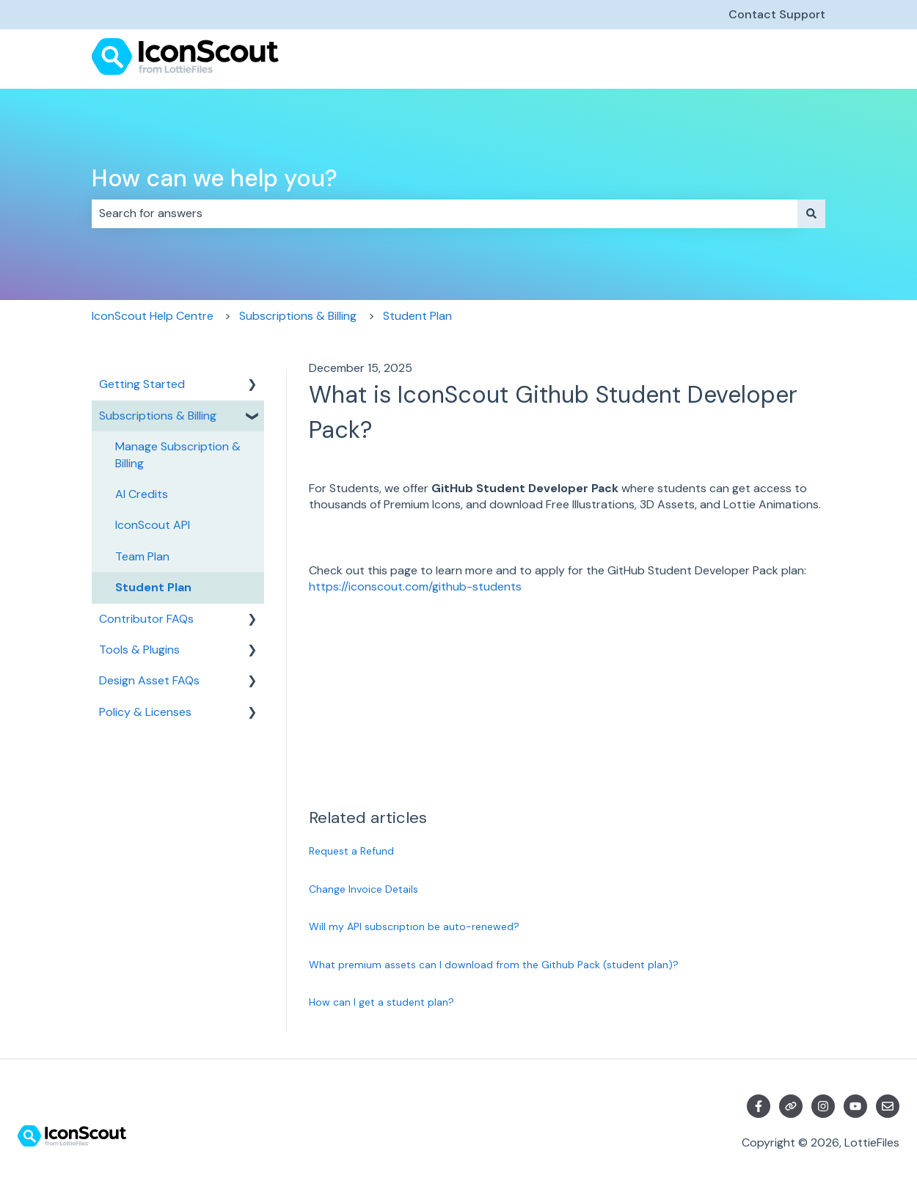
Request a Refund (351, 851)
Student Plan (417, 315)
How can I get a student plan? (381, 1002)
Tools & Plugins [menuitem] (139, 649)
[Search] (811, 213)
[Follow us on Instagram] (823, 1106)
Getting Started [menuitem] (142, 384)
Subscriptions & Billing (298, 315)
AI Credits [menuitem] (141, 494)
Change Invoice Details (363, 889)
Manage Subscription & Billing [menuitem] (178, 454)
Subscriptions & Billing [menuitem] (157, 415)
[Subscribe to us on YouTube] (855, 1106)
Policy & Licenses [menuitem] (145, 712)
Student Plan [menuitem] (153, 587)
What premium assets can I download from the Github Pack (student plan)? (494, 964)
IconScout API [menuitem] (152, 525)
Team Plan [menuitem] (142, 556)
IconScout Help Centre (152, 315)
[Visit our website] (791, 1106)
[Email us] (887, 1106)
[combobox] (444, 213)
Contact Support (776, 14)
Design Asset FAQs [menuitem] (149, 680)
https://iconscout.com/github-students (415, 586)
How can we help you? (214, 178)
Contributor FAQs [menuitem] (146, 618)
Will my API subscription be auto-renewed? (414, 926)
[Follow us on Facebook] (758, 1106)
